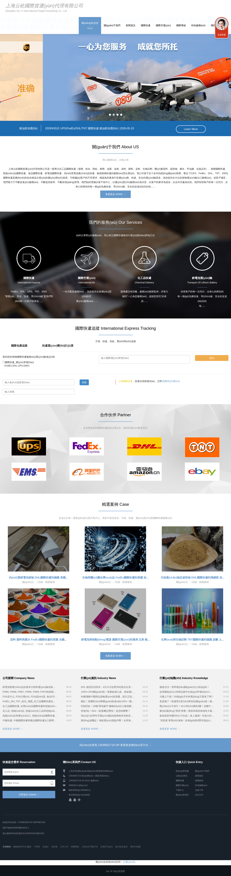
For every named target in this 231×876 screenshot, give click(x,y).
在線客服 (222, 35)
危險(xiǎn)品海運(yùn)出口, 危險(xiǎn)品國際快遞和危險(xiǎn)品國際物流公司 (30, 715)
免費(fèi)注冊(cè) (171, 380)
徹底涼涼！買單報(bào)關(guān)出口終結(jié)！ (184, 686)
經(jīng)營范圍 (182, 771)
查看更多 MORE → (115, 193)
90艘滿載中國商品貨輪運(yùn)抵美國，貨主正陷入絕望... (107, 696)
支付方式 (199, 794)
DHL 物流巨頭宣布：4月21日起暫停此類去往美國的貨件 (107, 686)
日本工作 (64, 846)
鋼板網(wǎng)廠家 (22, 846)
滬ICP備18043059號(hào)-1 (16, 827)
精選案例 (199, 780)
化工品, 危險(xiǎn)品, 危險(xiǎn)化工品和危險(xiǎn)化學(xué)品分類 (30, 710)
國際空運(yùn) (163, 25)
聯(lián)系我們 (182, 794)
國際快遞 (145, 25)
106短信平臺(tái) (90, 846)
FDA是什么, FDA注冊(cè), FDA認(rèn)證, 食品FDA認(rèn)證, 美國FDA (30, 696)
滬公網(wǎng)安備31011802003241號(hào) (23, 833)
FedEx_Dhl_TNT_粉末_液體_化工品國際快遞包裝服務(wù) (30, 700)
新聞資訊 (130, 25)
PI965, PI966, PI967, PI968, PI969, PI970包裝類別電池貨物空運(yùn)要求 (30, 691)
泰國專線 (75, 846)
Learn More (191, 128)
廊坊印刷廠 (135, 846)
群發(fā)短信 (107, 846)
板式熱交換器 (121, 846)
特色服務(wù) (198, 25)
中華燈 (37, 846)
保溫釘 (46, 846)
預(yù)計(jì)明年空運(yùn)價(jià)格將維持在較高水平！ (107, 715)
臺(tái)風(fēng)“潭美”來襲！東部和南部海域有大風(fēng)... (187, 710)
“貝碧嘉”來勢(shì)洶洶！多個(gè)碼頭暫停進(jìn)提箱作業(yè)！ (187, 720)
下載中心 (180, 790)
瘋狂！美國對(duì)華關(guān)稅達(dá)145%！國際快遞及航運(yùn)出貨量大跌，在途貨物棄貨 (107, 700)
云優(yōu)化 (129, 861)
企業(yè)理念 (182, 775)
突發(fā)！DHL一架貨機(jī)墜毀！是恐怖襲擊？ (105, 710)
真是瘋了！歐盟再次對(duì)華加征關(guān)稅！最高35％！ (187, 700)
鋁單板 (54, 846)
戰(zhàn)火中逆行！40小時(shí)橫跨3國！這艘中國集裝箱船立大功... (187, 705)
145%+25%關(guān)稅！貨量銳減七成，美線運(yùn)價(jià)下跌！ (107, 691)
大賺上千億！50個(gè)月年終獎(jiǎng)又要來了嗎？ (187, 696)
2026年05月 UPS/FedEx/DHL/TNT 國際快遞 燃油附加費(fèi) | (76, 128)
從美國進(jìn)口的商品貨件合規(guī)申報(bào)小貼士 (187, 691)
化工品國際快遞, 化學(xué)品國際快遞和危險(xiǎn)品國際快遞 (30, 705)
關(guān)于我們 (112, 25)
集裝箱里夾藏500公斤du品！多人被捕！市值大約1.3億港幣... (187, 715)
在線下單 (199, 790)
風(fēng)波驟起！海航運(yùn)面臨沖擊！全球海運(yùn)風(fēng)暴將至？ (107, 720)
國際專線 (181, 25)
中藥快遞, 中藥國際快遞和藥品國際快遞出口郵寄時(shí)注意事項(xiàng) (30, 720)
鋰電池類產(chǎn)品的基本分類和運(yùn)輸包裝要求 (30, 686)
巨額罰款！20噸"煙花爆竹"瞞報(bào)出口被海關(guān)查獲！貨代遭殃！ (107, 705)
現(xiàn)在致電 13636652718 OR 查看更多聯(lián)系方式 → (115, 744)
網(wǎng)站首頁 (89, 26)
